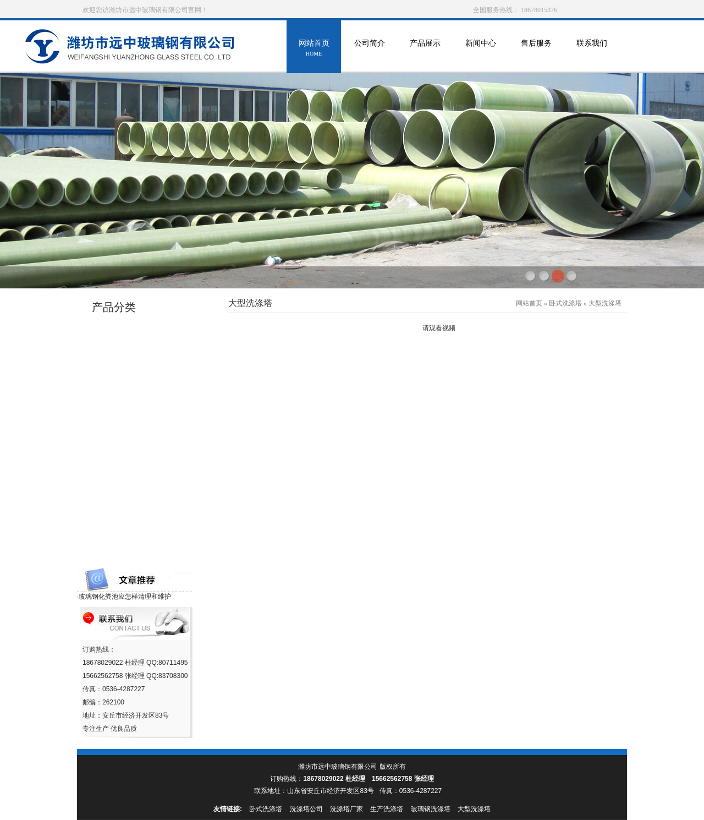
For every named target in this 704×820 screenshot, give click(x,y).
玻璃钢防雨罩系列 (123, 410)
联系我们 (591, 49)
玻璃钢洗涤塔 (430, 809)
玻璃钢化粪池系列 (123, 536)
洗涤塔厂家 (346, 809)
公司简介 (369, 49)
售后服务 (536, 49)
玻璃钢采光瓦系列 (123, 494)
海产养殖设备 (116, 452)
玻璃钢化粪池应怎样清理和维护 (125, 596)
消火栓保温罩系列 (123, 431)
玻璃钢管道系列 (120, 326)
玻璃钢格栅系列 (120, 557)
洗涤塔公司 (306, 809)
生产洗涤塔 (386, 809)
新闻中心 (480, 49)
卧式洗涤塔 (565, 303)
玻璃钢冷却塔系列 (123, 368)
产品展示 (425, 49)
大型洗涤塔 (605, 303)
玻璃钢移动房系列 (123, 473)
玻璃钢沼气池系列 (123, 515)
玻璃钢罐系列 (116, 347)
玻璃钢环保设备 (120, 389)
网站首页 (314, 49)
